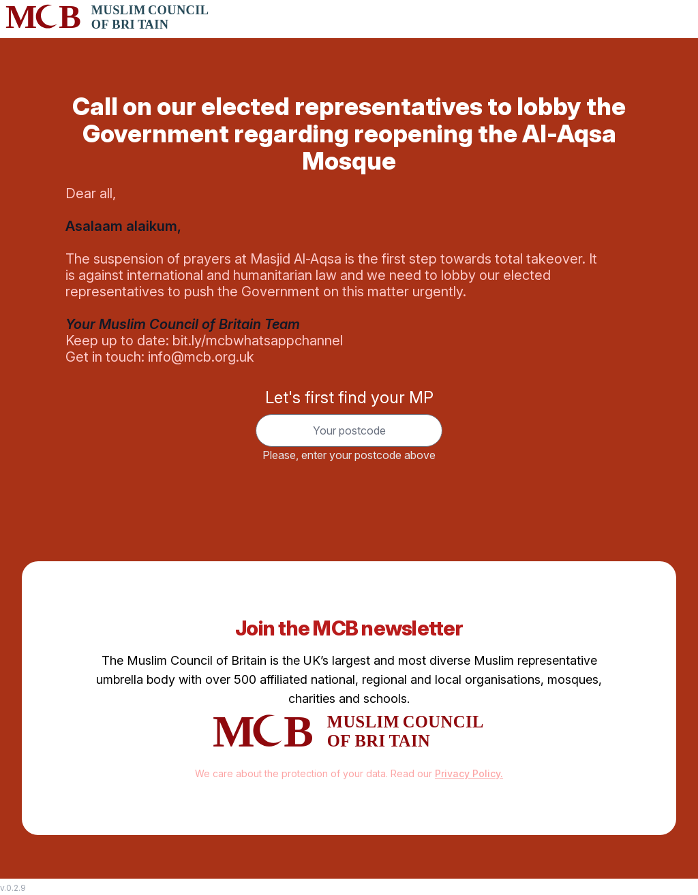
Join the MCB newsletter (349, 628)
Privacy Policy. (469, 773)
